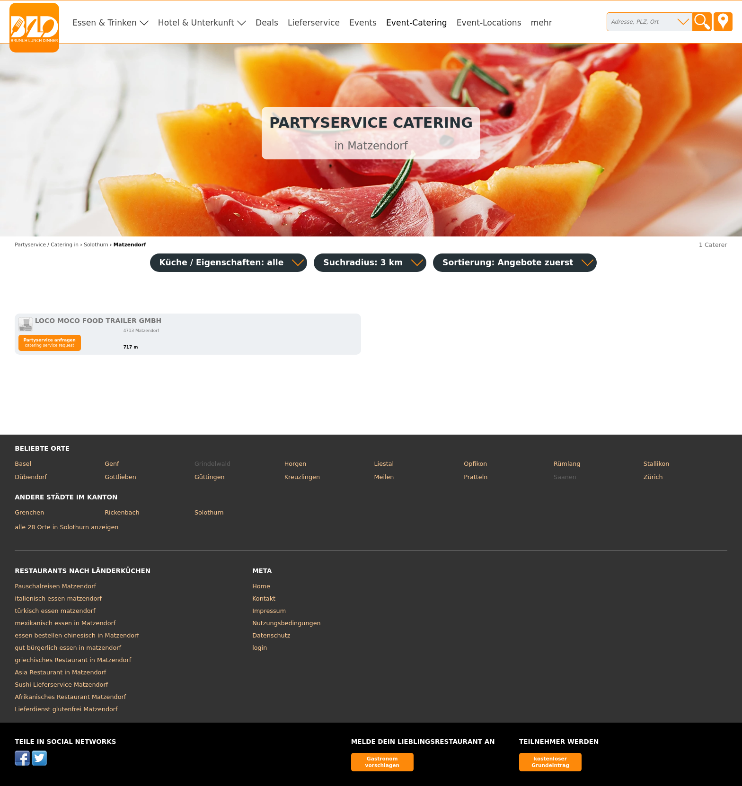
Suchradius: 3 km (363, 262)
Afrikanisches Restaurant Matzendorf (70, 696)
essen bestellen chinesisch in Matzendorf (77, 635)
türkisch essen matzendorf (55, 610)
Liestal (384, 463)
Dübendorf (31, 476)
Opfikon (475, 463)
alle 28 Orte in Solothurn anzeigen (66, 527)
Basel (23, 463)
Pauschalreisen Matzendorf (55, 586)
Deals (267, 22)
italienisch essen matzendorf (58, 598)
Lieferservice (314, 22)
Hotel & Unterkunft (196, 22)
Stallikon (656, 463)
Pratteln (475, 476)
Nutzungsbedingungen (286, 623)
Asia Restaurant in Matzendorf (60, 672)
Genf (112, 463)
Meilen (384, 476)
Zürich (653, 476)
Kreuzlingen (302, 476)
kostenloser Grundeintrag (550, 762)
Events (363, 22)
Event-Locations (489, 22)
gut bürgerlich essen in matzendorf (68, 647)
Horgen (295, 463)
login (259, 647)
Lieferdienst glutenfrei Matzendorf (66, 709)
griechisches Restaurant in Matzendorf (73, 660)
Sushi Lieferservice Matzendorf (61, 684)
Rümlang (567, 463)
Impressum (269, 610)
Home (261, 586)
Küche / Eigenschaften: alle (221, 262)
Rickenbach (122, 512)
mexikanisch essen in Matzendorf (65, 623)
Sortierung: (507, 262)
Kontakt (263, 598)
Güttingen (209, 476)
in (47, 245)
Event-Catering (416, 22)
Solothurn (209, 512)
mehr (541, 22)
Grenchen (29, 512)
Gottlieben (120, 476)
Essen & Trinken (104, 22)
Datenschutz (271, 635)
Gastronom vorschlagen (382, 762)
